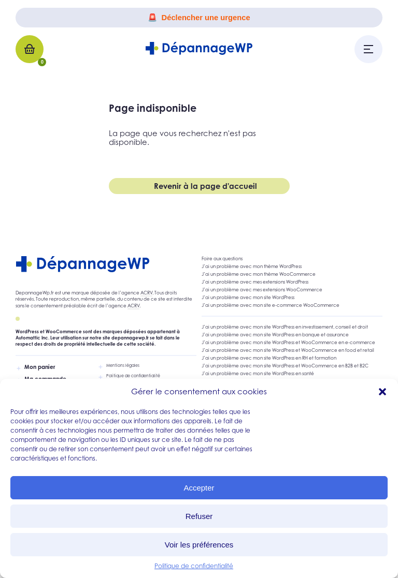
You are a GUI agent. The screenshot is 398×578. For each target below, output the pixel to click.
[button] (382, 392)
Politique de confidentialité (193, 566)
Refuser (199, 516)
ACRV (146, 292)
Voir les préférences (199, 544)
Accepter (198, 487)
